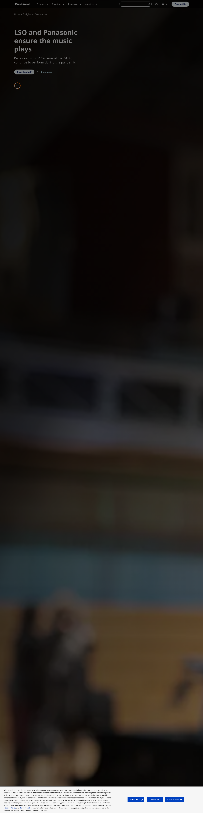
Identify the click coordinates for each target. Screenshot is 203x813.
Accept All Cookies (174, 799)
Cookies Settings (136, 799)
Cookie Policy (10, 808)
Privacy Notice (26, 808)
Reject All (155, 799)
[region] (101, 799)
